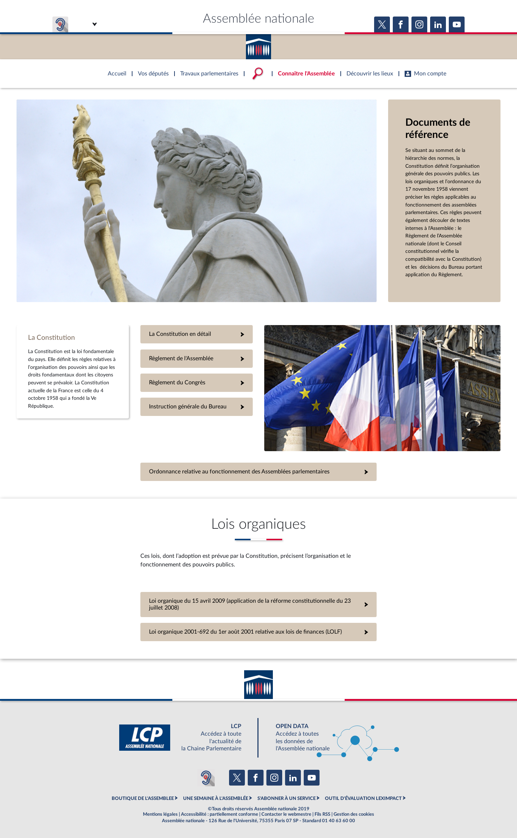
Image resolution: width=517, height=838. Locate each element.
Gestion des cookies (354, 814)
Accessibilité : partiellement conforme (219, 814)
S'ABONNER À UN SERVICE (286, 798)
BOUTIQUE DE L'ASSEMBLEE (143, 798)
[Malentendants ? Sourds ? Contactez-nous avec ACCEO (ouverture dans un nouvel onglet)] (206, 777)
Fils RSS (322, 814)
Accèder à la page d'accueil (258, 44)
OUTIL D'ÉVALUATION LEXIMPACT (363, 798)
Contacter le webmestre (286, 814)
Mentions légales (160, 814)
